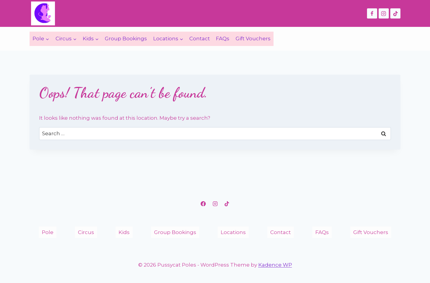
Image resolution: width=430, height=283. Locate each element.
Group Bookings (126, 38)
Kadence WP (275, 265)
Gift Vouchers (253, 38)
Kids (124, 232)
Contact (199, 38)
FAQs (222, 38)
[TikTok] (395, 13)
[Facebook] (372, 13)
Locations (233, 232)
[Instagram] (384, 13)
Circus (86, 232)
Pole (47, 232)
